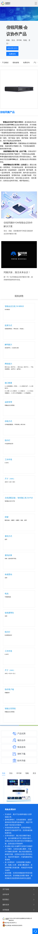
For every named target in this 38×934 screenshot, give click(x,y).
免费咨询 (12, 54)
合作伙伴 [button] (19, 894)
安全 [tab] (11, 773)
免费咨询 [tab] (26, 62)
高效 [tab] (3, 773)
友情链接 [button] (19, 910)
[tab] (19, 889)
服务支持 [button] (19, 905)
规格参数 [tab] (16, 62)
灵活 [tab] (34, 773)
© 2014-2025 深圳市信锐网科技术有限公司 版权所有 (20, 919)
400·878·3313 (12, 48)
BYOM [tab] (19, 773)
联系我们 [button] (19, 899)
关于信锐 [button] (19, 889)
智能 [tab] (27, 773)
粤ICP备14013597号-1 (10, 922)
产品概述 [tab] (5, 62)
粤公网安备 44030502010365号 (13, 925)
